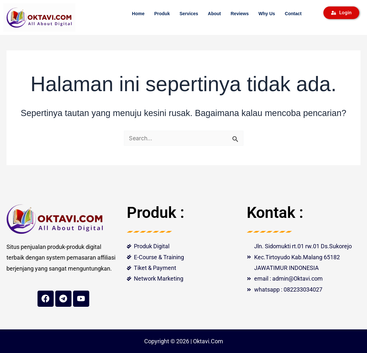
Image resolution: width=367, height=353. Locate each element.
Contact (293, 13)
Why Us (266, 13)
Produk (162, 13)
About (214, 13)
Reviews (240, 13)
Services (188, 13)
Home (138, 13)
